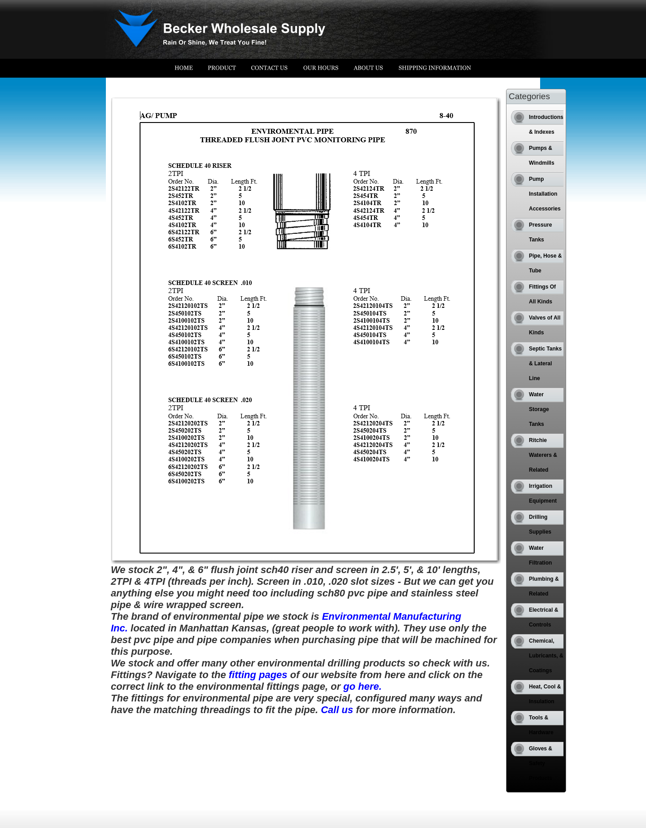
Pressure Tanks (540, 232)
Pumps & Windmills (541, 155)
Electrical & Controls (543, 617)
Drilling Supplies (540, 524)
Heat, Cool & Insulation (545, 694)
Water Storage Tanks (539, 409)
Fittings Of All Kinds (542, 294)
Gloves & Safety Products (540, 763)
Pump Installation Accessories (545, 194)
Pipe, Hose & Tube (545, 263)
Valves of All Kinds (544, 325)
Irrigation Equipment (543, 493)
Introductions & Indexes (546, 124)
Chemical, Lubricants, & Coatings (546, 656)
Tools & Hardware (541, 725)
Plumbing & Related (544, 586)
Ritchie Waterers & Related (543, 455)
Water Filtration (540, 555)
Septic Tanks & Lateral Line (545, 363)
